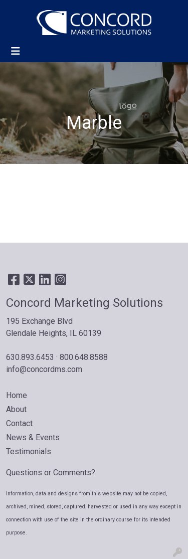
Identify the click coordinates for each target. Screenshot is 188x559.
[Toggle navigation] (15, 51)
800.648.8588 (84, 357)
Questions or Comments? (50, 472)
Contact (19, 423)
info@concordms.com (44, 369)
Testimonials (28, 451)
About (16, 409)
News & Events (33, 437)
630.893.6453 (30, 357)
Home (16, 395)
